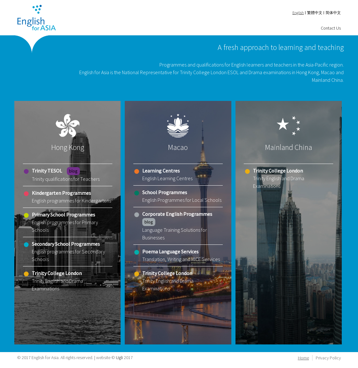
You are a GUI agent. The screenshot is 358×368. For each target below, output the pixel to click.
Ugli (119, 357)
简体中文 (333, 12)
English (298, 12)
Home (303, 358)
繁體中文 (314, 12)
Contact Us (331, 28)
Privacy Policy (328, 358)
